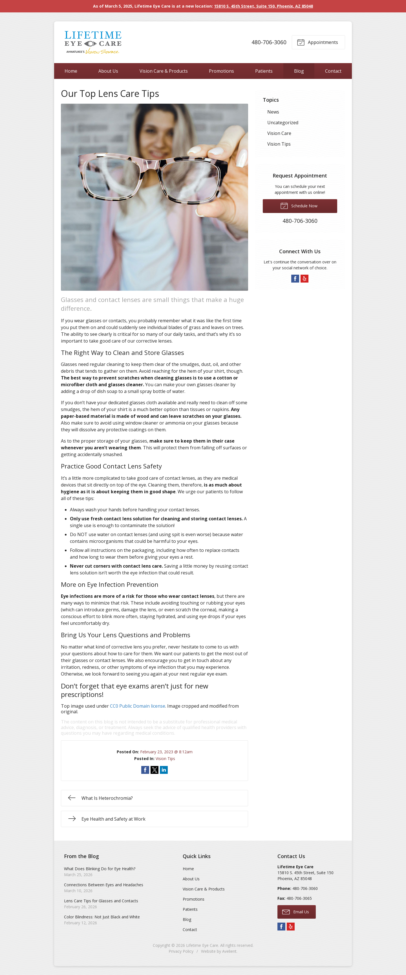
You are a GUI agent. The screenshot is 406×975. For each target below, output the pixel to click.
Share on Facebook (145, 770)
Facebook (295, 279)
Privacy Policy (181, 951)
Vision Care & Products (164, 71)
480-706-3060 (268, 42)
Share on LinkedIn (164, 770)
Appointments (317, 42)
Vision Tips (165, 758)
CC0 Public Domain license (137, 706)
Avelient (229, 951)
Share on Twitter (154, 770)
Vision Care (279, 133)
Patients (264, 71)
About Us (108, 71)
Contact (333, 71)
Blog (299, 71)
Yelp (304, 279)
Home (71, 71)
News (273, 112)
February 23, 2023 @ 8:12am (166, 751)
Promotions (221, 71)
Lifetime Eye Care (202, 945)
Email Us (295, 912)
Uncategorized (282, 122)
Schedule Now (298, 205)
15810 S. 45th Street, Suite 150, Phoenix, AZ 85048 (263, 6)
